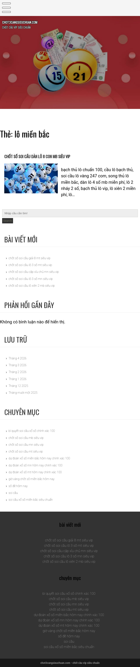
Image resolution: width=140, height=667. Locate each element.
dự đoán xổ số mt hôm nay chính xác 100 (35, 472)
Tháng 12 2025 (18, 386)
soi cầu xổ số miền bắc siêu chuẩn (31, 499)
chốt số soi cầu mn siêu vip (26, 444)
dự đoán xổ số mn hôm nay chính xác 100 (36, 465)
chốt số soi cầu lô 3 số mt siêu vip (30, 265)
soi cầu (13, 493)
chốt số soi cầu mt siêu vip (26, 451)
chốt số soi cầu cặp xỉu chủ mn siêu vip (34, 271)
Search (7, 220)
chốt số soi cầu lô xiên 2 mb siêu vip (32, 285)
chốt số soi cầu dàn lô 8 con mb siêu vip (63, 155)
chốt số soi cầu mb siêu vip (26, 438)
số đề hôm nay (18, 486)
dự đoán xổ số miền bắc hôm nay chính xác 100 (39, 458)
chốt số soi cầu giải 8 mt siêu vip (29, 258)
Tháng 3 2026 (18, 365)
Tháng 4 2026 (18, 358)
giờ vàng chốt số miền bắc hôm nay (31, 479)
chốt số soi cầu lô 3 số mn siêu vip (31, 279)
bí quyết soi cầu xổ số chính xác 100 (32, 431)
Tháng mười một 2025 (23, 392)
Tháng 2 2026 (18, 372)
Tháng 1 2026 (18, 379)
